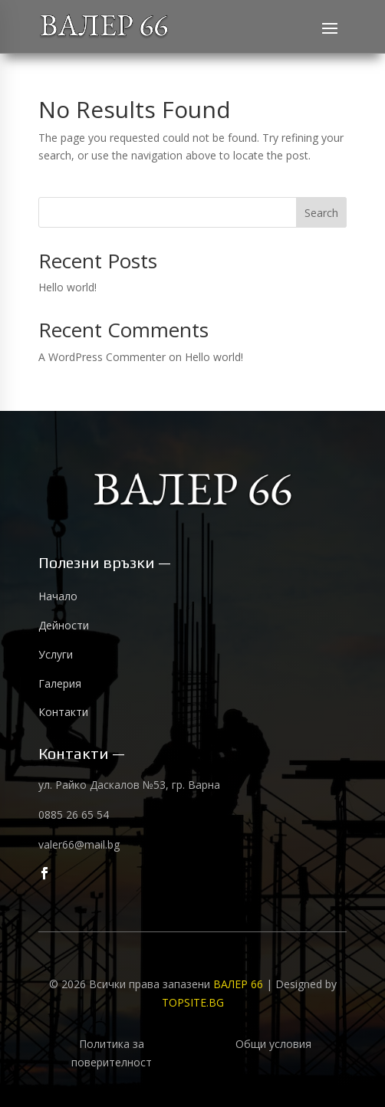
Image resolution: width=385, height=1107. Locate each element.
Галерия (59, 683)
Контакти (63, 712)
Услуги (55, 654)
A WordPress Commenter (102, 357)
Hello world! (67, 287)
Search (321, 212)
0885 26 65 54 (73, 814)
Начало (57, 596)
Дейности (63, 625)
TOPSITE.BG (193, 1002)
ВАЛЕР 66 (239, 984)
